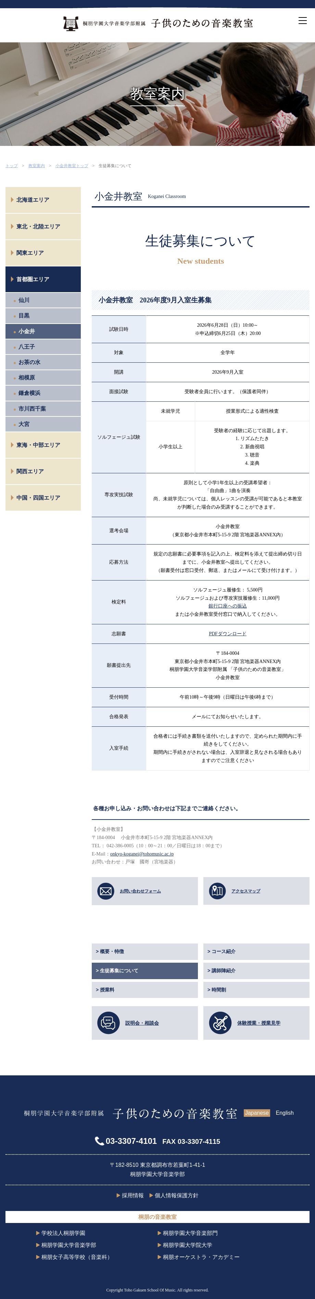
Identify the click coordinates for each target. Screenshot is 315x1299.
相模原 (26, 377)
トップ (11, 165)
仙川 (23, 300)
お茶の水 (29, 362)
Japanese (257, 1113)
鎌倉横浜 (29, 393)
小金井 (26, 331)
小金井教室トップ (71, 165)
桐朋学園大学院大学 (187, 1245)
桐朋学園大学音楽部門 (190, 1233)
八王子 (26, 347)
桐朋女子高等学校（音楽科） (77, 1257)
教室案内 (36, 165)
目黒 (23, 315)
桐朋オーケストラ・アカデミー (201, 1257)
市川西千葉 (32, 409)
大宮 (23, 424)
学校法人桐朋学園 (63, 1233)
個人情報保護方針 (177, 1195)
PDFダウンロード (228, 633)
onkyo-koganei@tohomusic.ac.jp (142, 854)
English (284, 1113)
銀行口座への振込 (228, 606)
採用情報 (133, 1195)
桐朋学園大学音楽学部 (68, 1245)
